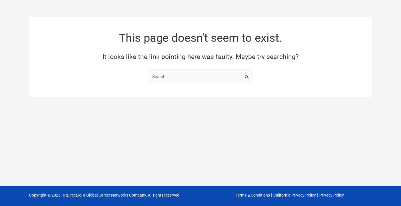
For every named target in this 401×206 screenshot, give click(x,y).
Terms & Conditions (253, 195)
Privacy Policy (331, 195)
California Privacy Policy (294, 195)
